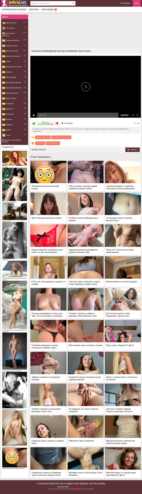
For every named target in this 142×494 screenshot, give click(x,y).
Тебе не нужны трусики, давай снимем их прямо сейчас (83, 187)
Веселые (7, 119)
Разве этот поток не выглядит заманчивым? (120, 251)
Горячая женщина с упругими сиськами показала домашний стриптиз (120, 187)
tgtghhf (40, 143)
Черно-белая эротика (11, 87)
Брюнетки (7, 108)
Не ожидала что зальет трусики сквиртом (83, 410)
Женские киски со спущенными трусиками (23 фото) (121, 473)
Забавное (7, 124)
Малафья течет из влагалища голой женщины (85, 473)
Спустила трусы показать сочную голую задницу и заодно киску (84, 282)
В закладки (67, 123)
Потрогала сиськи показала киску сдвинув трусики (85, 378)
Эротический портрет (11, 82)
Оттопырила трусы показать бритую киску (119, 219)
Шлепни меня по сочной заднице (121, 281)
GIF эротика (8, 28)
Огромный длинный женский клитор (45, 187)
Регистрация (125, 3)
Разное (6, 130)
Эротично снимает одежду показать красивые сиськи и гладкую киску (119, 410)
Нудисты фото (9, 98)
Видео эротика (9, 22)
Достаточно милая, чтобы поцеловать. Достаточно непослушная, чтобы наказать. (120, 314)
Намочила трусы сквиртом (81, 441)
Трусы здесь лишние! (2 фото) (120, 345)
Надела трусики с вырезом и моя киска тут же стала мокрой (47, 251)
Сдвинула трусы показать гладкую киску (48, 442)
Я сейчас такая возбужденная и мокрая (83, 219)
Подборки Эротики (10, 40)
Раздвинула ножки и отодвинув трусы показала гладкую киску (46, 473)
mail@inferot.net (77, 487)
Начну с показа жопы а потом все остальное (121, 378)
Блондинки (8, 103)
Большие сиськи (10, 45)
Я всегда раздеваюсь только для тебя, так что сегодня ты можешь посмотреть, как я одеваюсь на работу (47, 314)
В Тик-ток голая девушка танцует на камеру (48, 282)
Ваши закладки (49, 9)
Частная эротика (10, 93)
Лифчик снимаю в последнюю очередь (46, 378)
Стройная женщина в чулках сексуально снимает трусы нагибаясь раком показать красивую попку (45, 346)
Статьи (6, 135)
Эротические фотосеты (8, 34)
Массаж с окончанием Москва (11, 141)
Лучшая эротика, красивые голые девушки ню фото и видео (71, 489)
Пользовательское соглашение (14, 9)
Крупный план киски (11, 56)
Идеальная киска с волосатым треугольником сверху (120, 442)
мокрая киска (53, 143)
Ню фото (7, 72)
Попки (6, 61)
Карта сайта (33, 9)
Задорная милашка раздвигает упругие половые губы (83, 251)
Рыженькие (8, 114)
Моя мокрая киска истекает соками (85, 345)
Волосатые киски (10, 51)
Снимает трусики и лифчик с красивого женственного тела (83, 314)
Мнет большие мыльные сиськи (47, 218)
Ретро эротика (9, 77)
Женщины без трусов (11, 66)
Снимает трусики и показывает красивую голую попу (46, 410)
